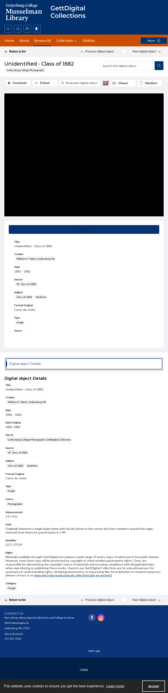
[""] (70, 12)
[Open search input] (8, 28)
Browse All (42, 40)
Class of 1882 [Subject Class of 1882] (24, 297)
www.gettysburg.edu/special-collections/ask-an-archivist (73, 575)
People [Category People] (12, 588)
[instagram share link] (101, 617)
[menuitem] (84, 669)
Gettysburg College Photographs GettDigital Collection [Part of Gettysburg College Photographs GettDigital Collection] (39, 439)
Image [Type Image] (20, 322)
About (24, 40)
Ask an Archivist (13, 633)
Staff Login (94, 651)
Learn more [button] (115, 686)
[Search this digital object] (128, 65)
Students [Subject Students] (41, 297)
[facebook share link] (91, 617)
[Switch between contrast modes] (36, 28)
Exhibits (89, 40)
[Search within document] (159, 65)
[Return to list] (25, 51)
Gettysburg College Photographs (25, 70)
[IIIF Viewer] (123, 83)
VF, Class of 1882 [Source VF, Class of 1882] (26, 284)
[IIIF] (105, 83)
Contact (84, 669)
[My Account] (27, 28)
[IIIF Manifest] (150, 83)
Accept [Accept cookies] (153, 686)
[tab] (84, 229)
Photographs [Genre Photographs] (15, 504)
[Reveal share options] (17, 28)
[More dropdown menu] (154, 40)
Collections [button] (66, 40)
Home (9, 40)
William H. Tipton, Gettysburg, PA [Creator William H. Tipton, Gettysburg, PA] (35, 258)
